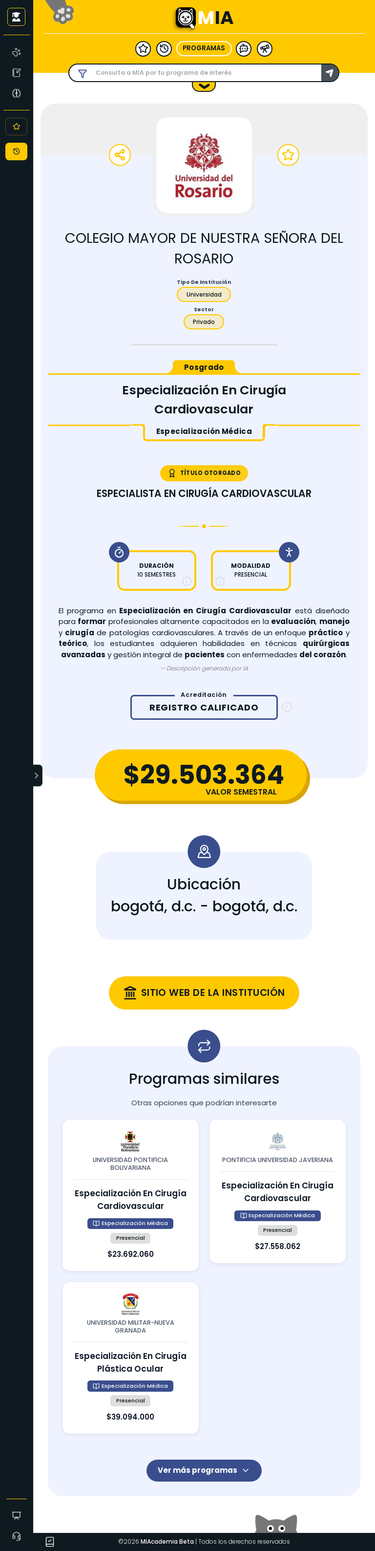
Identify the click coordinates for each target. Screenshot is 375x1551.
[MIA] (17, 52)
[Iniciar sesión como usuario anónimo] (16, 16)
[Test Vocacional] (17, 72)
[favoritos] (143, 48)
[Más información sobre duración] (187, 581)
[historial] (164, 48)
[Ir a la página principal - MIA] (185, 18)
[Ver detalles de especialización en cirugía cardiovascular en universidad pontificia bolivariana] (130, 1195)
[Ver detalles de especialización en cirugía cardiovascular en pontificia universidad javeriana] (277, 1191)
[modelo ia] (243, 48)
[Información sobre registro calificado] (286, 707)
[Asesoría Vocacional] (17, 93)
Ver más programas (204, 1470)
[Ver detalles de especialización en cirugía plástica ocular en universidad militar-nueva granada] (130, 1358)
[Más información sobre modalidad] (220, 581)
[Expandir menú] (38, 776)
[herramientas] (264, 48)
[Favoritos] (16, 126)
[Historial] (16, 151)
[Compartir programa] (120, 155)
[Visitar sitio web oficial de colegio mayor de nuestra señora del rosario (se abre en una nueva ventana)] (204, 993)
